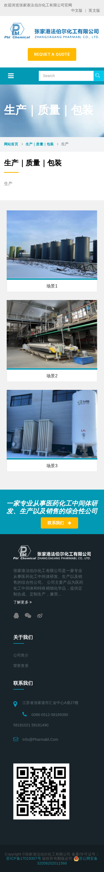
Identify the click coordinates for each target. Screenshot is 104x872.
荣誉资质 (21, 666)
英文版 (94, 11)
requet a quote (52, 54)
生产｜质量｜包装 (40, 144)
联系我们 (59, 523)
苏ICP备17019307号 (23, 858)
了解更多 (22, 602)
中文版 (77, 11)
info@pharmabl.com (40, 739)
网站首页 (11, 144)
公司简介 (21, 655)
